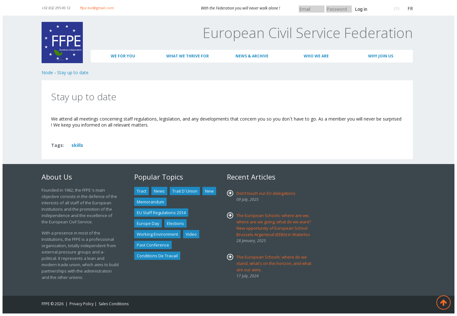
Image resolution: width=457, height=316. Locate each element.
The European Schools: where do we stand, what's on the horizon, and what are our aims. (273, 263)
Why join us (380, 56)
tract (141, 191)
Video (191, 234)
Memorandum (150, 202)
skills (77, 145)
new (209, 191)
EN (397, 8)
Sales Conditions (114, 303)
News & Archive (251, 56)
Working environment (157, 234)
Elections (175, 223)
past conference (153, 245)
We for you (123, 56)
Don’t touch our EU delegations (265, 193)
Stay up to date (73, 72)
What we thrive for (187, 56)
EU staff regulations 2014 (161, 212)
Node (47, 72)
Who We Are (316, 56)
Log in (361, 9)
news (159, 191)
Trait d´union (184, 191)
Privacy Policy (82, 303)
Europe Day (148, 223)
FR (410, 8)
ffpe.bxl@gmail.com (97, 7)
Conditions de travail (157, 256)
